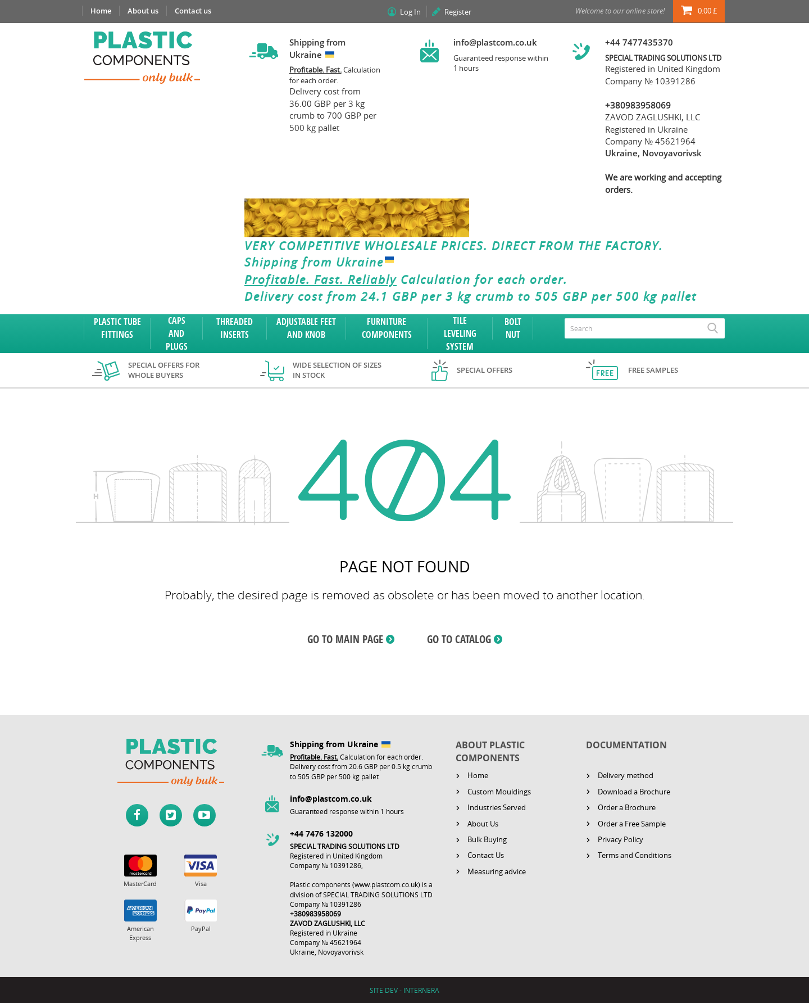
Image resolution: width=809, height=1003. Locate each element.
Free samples (653, 370)
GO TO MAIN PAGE (345, 639)
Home (100, 11)
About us (143, 11)
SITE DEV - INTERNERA (404, 990)
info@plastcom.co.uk (495, 42)
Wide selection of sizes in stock (337, 370)
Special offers (484, 370)
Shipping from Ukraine (321, 262)
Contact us (193, 11)
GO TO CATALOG (459, 639)
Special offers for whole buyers (163, 370)
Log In (410, 12)
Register (457, 12)
